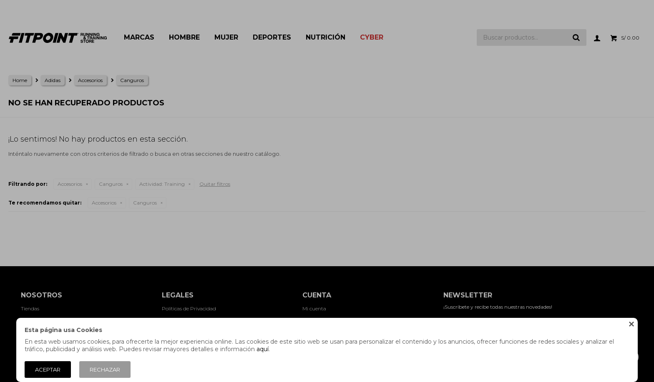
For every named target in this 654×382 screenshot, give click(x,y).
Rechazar (105, 369)
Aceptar (47, 369)
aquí (263, 349)
